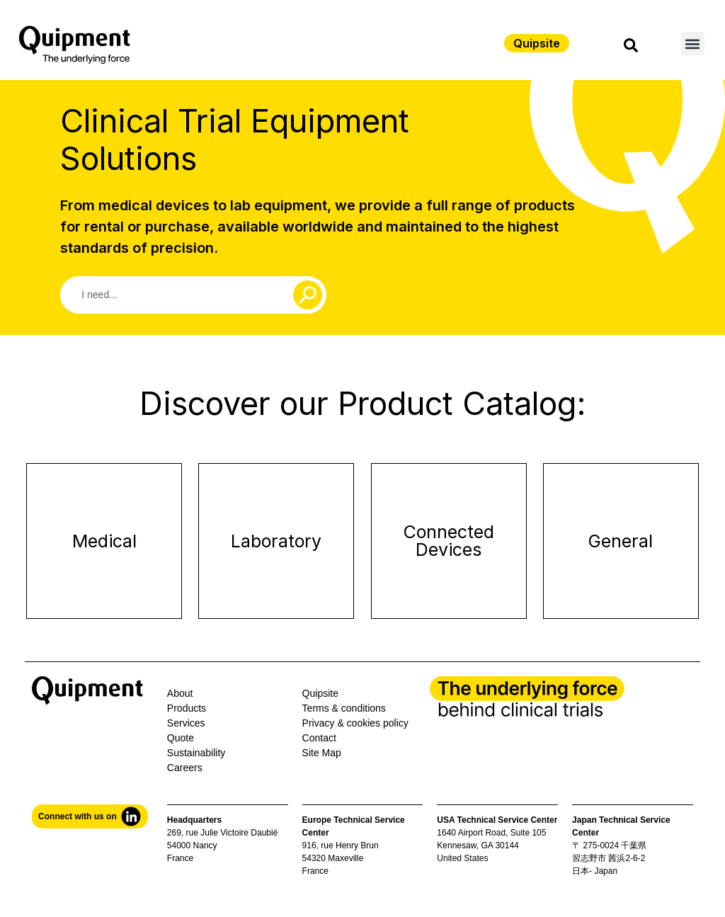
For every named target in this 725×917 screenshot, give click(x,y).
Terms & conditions (344, 708)
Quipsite (320, 693)
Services (186, 723)
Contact (319, 738)
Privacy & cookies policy (355, 723)
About (180, 693)
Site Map (321, 752)
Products (186, 708)
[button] (692, 43)
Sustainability (196, 752)
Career (182, 767)
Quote (180, 738)
